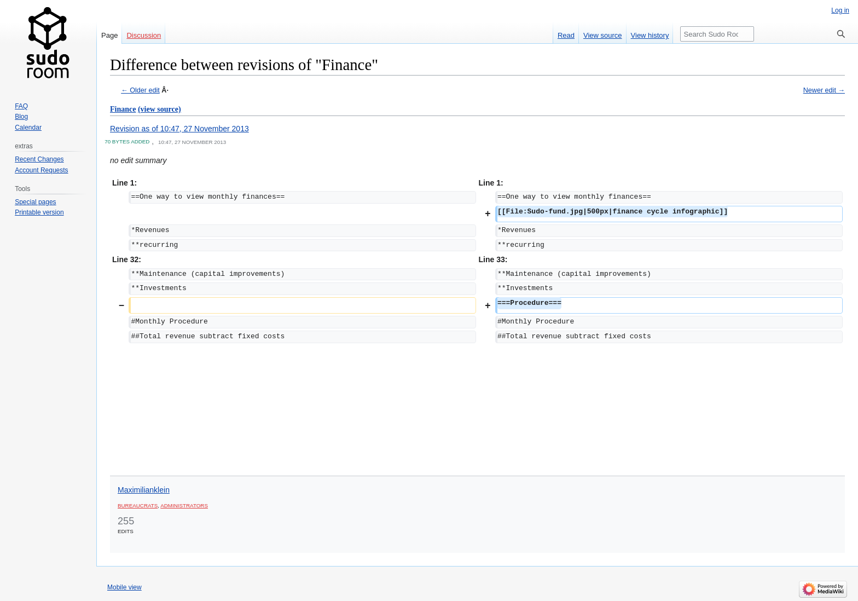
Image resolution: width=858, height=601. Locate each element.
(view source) (159, 109)
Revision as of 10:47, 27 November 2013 (179, 128)
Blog (21, 116)
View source (602, 35)
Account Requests (41, 170)
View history (650, 35)
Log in (840, 10)
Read (566, 35)
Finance (123, 109)
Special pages (35, 202)
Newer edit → (824, 90)
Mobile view (124, 587)
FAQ (21, 106)
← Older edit (140, 90)
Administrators (184, 505)
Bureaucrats (138, 505)
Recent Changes (39, 159)
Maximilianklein (144, 490)
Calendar (28, 127)
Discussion (143, 35)
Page (109, 35)
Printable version (39, 212)
